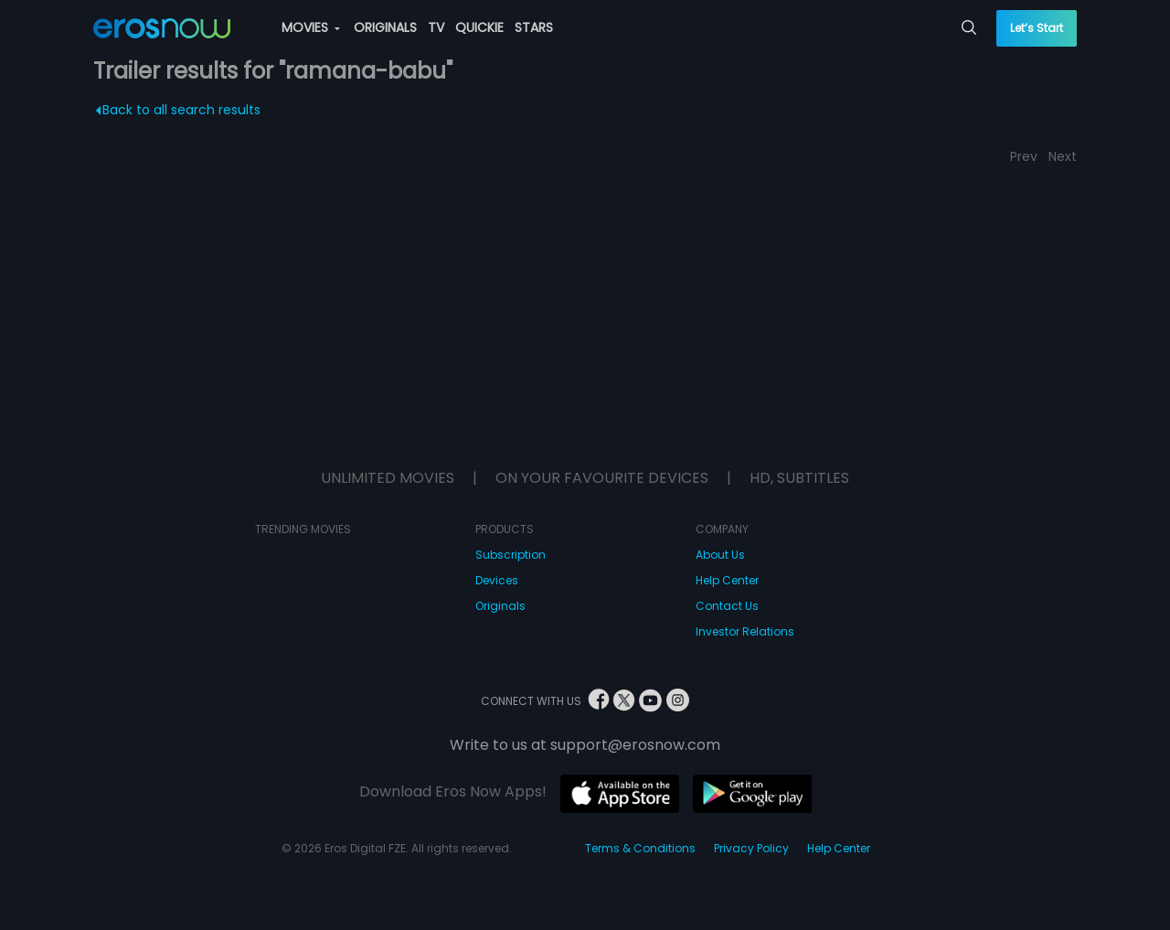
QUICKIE (479, 27)
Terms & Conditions (640, 848)
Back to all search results (178, 110)
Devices (496, 580)
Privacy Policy (751, 848)
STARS (534, 27)
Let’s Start (1036, 28)
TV (436, 27)
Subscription (510, 554)
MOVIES (311, 27)
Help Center (727, 580)
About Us (720, 554)
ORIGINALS (385, 27)
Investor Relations (745, 631)
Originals (500, 606)
